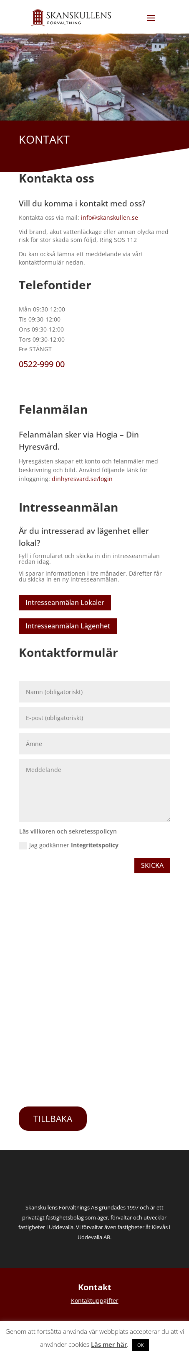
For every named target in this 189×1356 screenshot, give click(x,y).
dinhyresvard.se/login (82, 479)
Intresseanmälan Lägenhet (67, 625)
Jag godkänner (68, 845)
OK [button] (140, 1345)
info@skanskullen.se (109, 217)
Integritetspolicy (94, 845)
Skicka (152, 865)
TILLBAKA (52, 1118)
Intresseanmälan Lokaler (64, 602)
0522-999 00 (42, 364)
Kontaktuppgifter (94, 1301)
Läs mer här (109, 1344)
